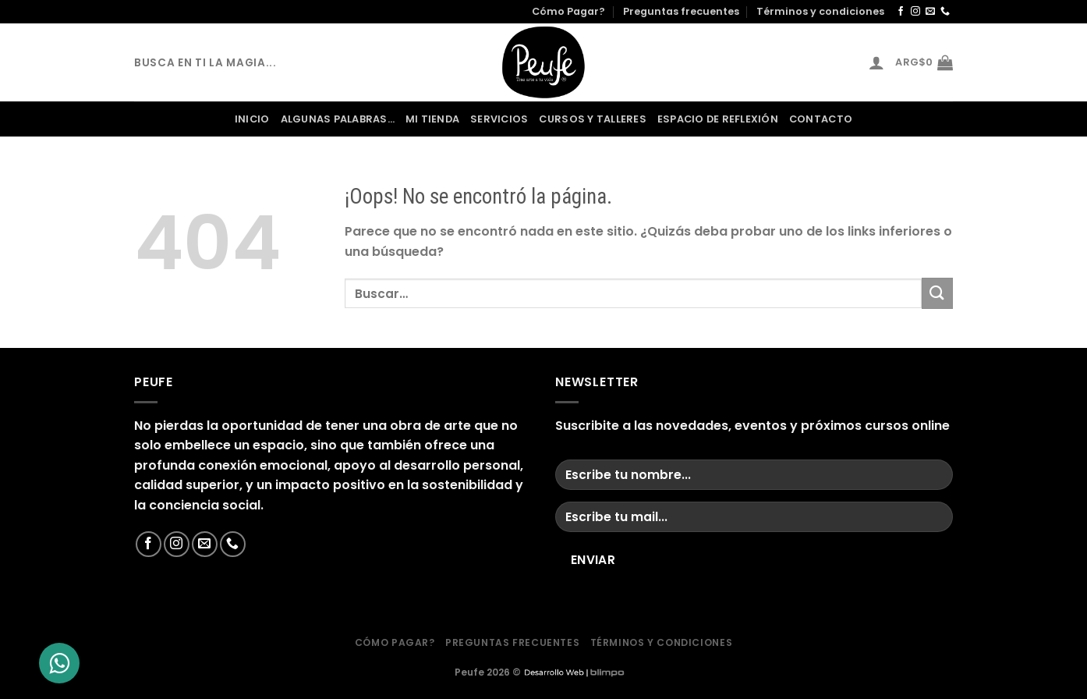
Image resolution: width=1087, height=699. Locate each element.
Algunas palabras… (338, 119)
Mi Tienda (432, 119)
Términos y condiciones (820, 11)
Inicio (252, 119)
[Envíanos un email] (930, 11)
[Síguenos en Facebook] (900, 11)
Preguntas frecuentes (681, 11)
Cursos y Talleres (592, 119)
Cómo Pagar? (568, 11)
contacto (820, 119)
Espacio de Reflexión (717, 119)
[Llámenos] (945, 11)
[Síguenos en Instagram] (915, 11)
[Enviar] (937, 293)
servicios (499, 119)
